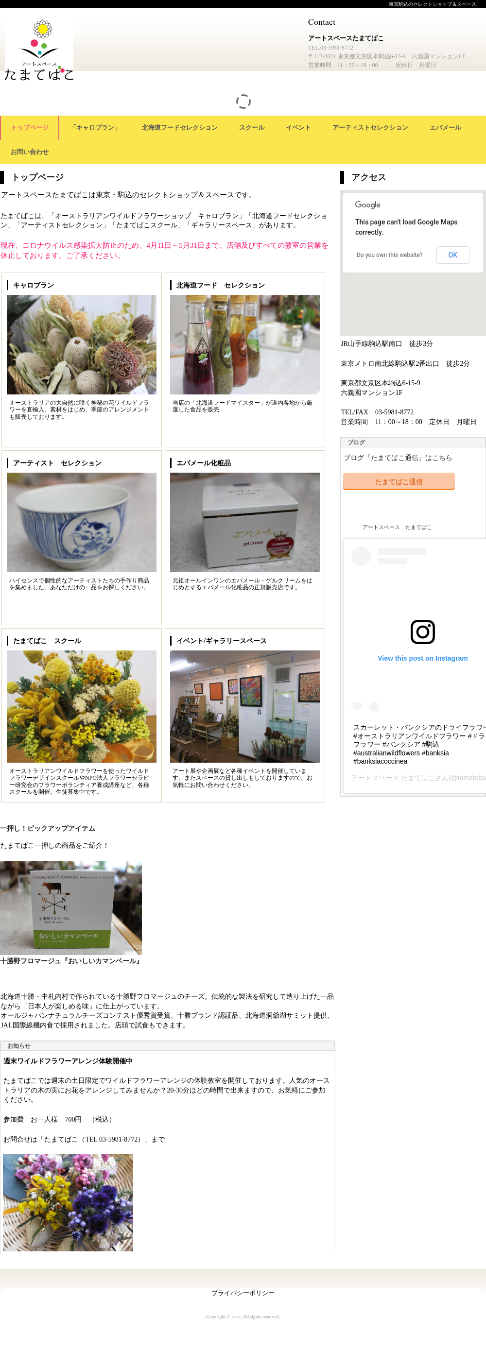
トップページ (30, 127)
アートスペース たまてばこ (397, 527)
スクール (251, 127)
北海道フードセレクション (180, 127)
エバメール (445, 127)
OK (453, 255)
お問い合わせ (30, 151)
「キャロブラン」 (95, 127)
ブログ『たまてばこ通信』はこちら (398, 457)
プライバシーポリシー (243, 1293)
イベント (298, 127)
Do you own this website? (390, 255)
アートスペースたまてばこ (41, 52)
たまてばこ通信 (399, 481)
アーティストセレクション (370, 127)
